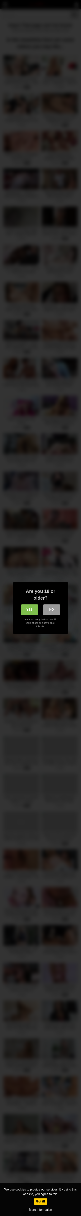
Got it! (40, 1201)
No (51, 609)
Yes (29, 609)
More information (40, 1209)
